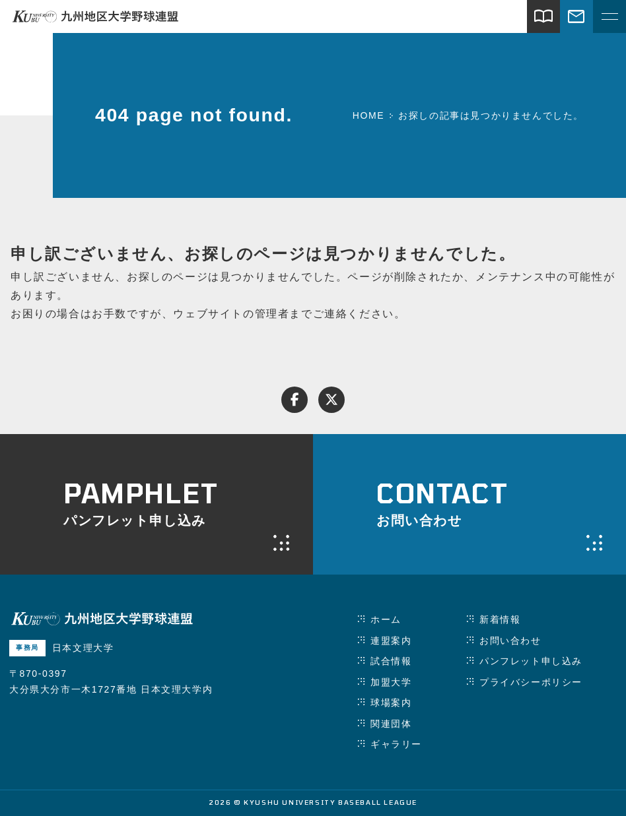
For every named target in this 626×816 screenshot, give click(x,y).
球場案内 (390, 702)
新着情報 (499, 619)
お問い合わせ (510, 640)
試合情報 (390, 661)
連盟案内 (390, 640)
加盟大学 (390, 682)
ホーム (385, 619)
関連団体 (390, 723)
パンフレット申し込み (530, 661)
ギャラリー (396, 744)
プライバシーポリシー (530, 682)
